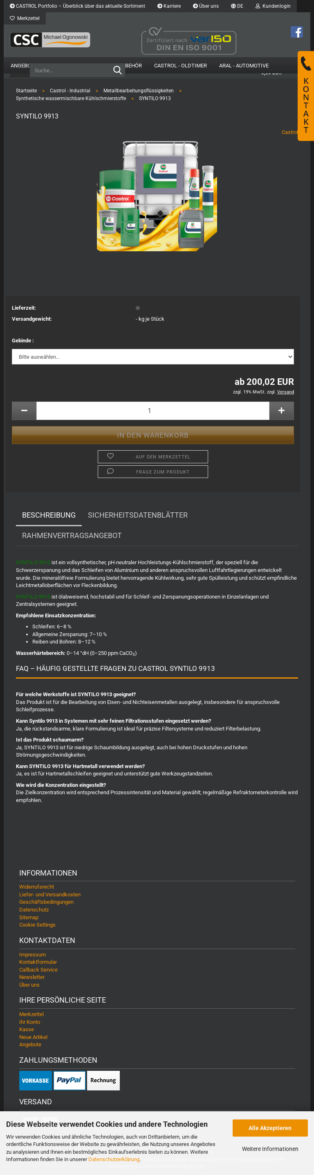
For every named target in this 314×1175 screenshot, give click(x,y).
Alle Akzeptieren (270, 1128)
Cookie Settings (37, 926)
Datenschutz (34, 910)
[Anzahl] (152, 411)
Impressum (32, 955)
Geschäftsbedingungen (46, 903)
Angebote (24, 66)
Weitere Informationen (270, 1149)
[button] (237, 6)
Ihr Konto (29, 1022)
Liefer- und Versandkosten (50, 895)
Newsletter (32, 978)
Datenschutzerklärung (113, 1159)
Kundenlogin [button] (273, 6)
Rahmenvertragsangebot (72, 536)
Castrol (290, 133)
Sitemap (28, 918)
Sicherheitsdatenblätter (138, 516)
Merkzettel (25, 18)
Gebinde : (23, 341)
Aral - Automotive (244, 66)
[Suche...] (118, 70)
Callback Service (38, 970)
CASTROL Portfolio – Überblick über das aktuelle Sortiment (77, 6)
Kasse (26, 1030)
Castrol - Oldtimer (180, 66)
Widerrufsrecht (36, 888)
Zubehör (130, 66)
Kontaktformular (38, 963)
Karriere (169, 6)
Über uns (206, 6)
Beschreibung (49, 516)
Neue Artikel (33, 1037)
